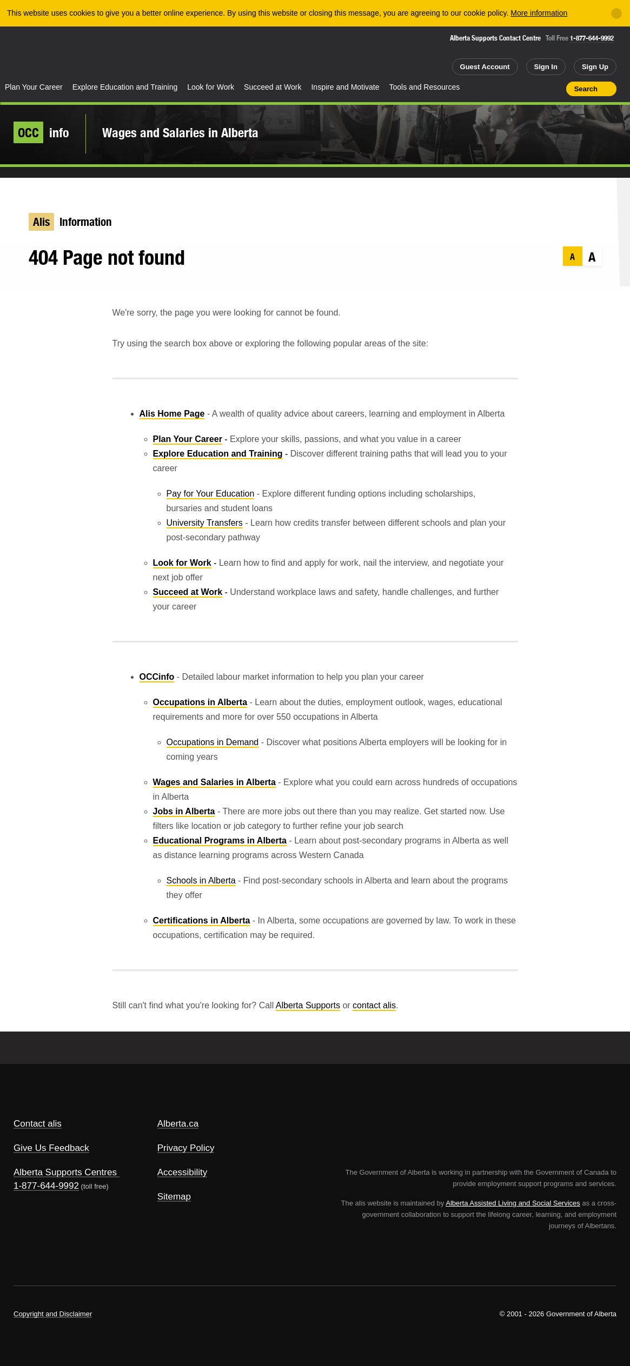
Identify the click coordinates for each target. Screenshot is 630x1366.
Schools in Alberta (201, 880)
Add (515, 88)
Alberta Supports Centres (65, 1172)
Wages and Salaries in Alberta (180, 132)
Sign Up (595, 67)
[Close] (616, 13)
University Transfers (205, 522)
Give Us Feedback (51, 1148)
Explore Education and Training (125, 87)
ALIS (112, 53)
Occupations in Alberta (200, 702)
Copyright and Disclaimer (53, 1314)
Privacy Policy (186, 1148)
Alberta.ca (178, 1124)
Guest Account (485, 67)
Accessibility (182, 1172)
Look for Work (210, 87)
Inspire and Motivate (345, 87)
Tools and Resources (424, 87)
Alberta (42, 54)
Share (496, 88)
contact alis (374, 1005)
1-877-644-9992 (592, 38)
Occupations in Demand (213, 742)
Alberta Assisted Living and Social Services (513, 1203)
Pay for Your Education (211, 493)
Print (554, 88)
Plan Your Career (34, 87)
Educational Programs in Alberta (220, 840)
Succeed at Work (272, 87)
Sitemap (174, 1196)
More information (538, 13)
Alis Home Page (172, 413)
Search (586, 89)
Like (534, 88)
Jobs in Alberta (184, 811)
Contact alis (38, 1124)
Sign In (546, 67)
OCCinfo (157, 676)
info (41, 132)
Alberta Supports (308, 1005)
